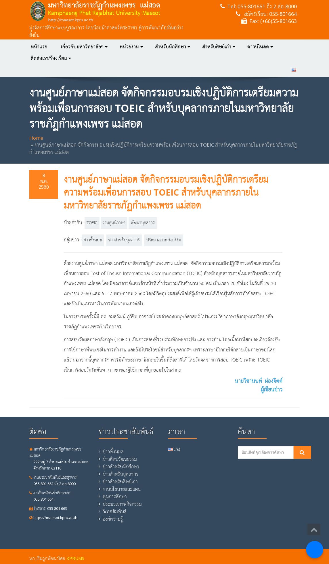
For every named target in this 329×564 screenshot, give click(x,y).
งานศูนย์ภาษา (114, 223)
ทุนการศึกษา (115, 496)
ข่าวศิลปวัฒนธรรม (120, 459)
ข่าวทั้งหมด (93, 240)
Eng (174, 449)
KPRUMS (75, 558)
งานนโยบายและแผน (122, 489)
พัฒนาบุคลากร (143, 223)
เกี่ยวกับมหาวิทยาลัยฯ (84, 46)
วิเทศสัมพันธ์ (114, 511)
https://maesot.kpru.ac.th (53, 517)
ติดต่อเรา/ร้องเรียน (51, 58)
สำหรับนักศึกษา (172, 46)
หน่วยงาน (131, 46)
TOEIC (92, 223)
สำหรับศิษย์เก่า (218, 46)
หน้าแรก (39, 46)
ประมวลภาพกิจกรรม (163, 240)
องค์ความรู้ (113, 519)
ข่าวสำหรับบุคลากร (124, 240)
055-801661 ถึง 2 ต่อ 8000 (267, 6)
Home (36, 138)
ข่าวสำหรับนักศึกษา (121, 466)
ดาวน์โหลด (260, 46)
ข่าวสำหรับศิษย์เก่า (120, 481)
